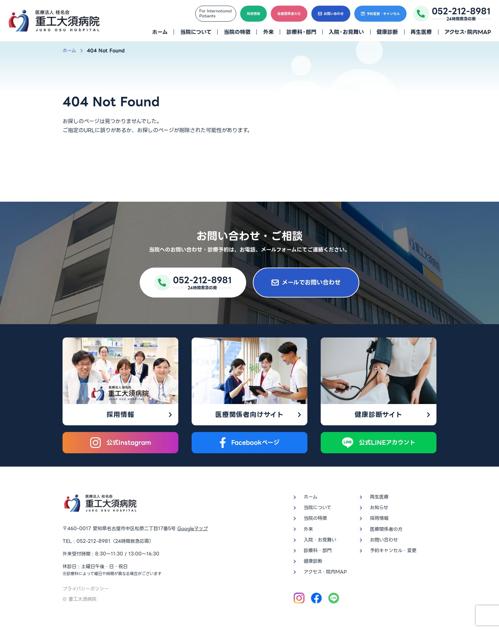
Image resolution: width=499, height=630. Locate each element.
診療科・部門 (301, 32)
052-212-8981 (93, 541)
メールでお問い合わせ (306, 282)
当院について (195, 32)
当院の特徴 (237, 32)
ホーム (160, 32)
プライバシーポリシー (86, 588)
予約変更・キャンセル (380, 14)
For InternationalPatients (215, 13)
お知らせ (379, 507)
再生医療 (421, 32)
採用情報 (253, 14)
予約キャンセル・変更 (393, 550)
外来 (268, 32)
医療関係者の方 (289, 14)
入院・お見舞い (346, 32)
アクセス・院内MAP (467, 32)
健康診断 (387, 32)
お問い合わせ (331, 14)
